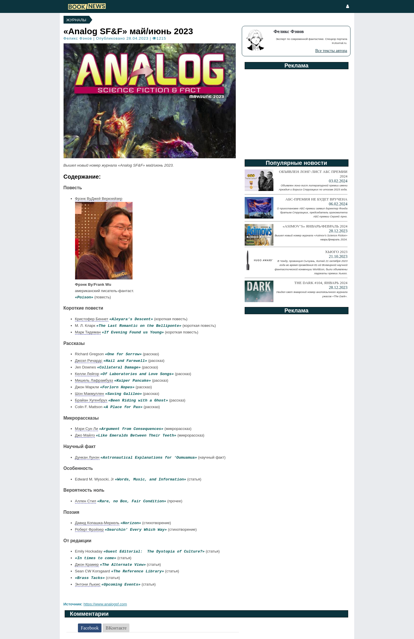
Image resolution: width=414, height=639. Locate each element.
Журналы (76, 20)
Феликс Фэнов (78, 38)
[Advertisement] (296, 112)
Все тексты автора (331, 50)
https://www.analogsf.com (105, 604)
